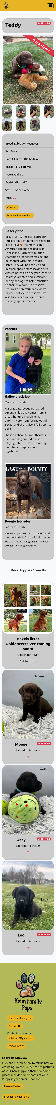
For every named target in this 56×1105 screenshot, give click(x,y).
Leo (21, 935)
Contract (12, 207)
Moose (21, 744)
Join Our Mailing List (20, 1018)
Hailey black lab (17, 397)
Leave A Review (12, 1086)
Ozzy (21, 840)
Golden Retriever (28, 654)
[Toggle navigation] (50, 5)
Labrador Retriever (26, 143)
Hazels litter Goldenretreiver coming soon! (28, 644)
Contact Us (15, 1026)
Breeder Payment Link (19, 215)
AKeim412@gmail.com (21, 1038)
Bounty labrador (18, 521)
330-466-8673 (16, 1046)
